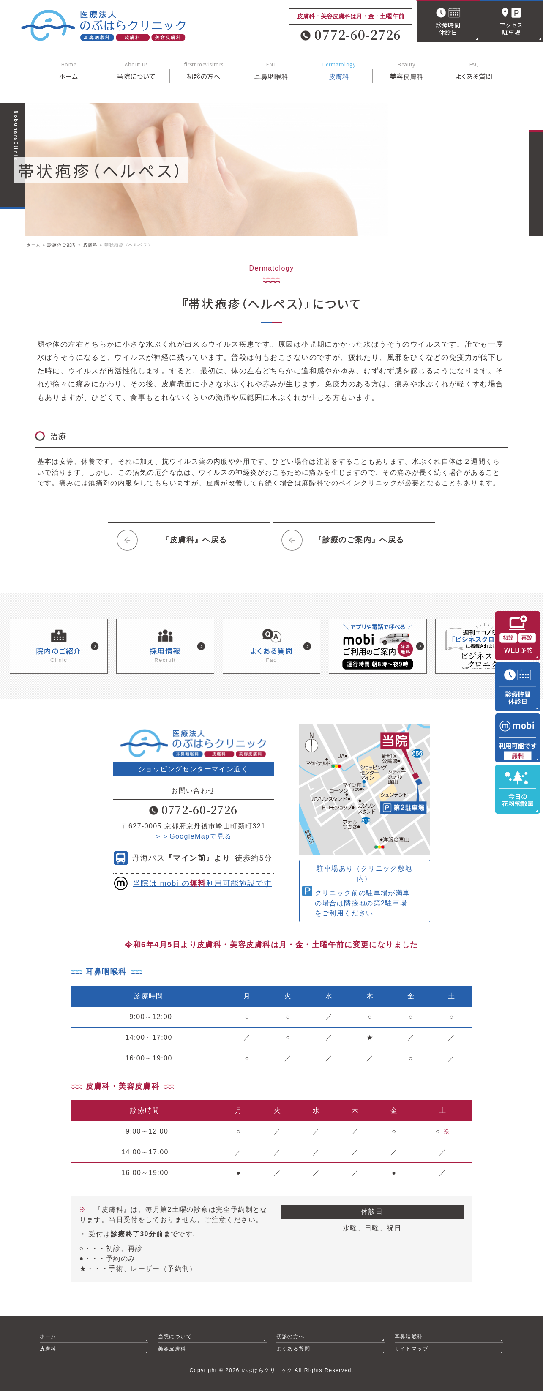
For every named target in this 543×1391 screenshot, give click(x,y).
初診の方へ (290, 1336)
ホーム (48, 1336)
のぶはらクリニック (267, 1369)
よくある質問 (293, 1348)
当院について (175, 1336)
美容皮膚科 (172, 1348)
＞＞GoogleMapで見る (193, 835)
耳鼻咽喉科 (409, 1336)
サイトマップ (411, 1348)
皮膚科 (48, 1348)
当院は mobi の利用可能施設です (202, 883)
